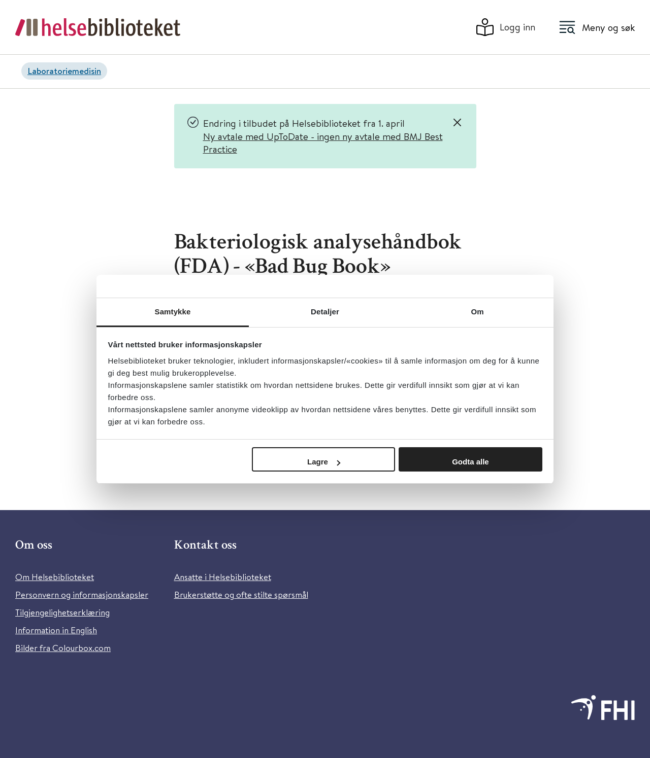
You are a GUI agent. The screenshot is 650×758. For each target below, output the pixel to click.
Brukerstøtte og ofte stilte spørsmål (241, 594)
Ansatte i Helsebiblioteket (222, 577)
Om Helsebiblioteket (54, 577)
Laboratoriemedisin (64, 71)
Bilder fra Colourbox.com (63, 648)
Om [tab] (477, 311)
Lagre (323, 461)
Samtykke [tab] (173, 311)
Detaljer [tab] (325, 311)
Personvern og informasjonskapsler (81, 594)
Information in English (56, 630)
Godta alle (470, 461)
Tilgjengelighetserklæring (62, 612)
